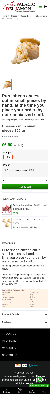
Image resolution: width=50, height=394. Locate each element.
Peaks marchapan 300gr (17, 170)
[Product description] (25, 243)
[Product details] (25, 314)
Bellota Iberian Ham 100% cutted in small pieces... (30, 207)
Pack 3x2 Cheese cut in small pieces (28, 221)
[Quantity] (25, 180)
